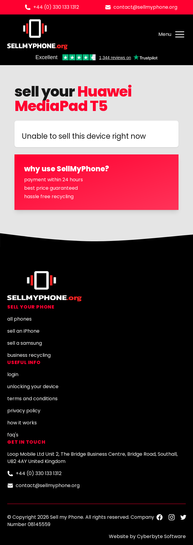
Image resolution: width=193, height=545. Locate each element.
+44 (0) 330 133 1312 (56, 7)
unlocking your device (33, 386)
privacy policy (23, 410)
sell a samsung (24, 343)
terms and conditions (32, 398)
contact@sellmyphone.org (145, 7)
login (12, 374)
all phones (19, 318)
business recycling (29, 355)
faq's (12, 434)
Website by (147, 536)
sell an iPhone (23, 331)
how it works (22, 422)
